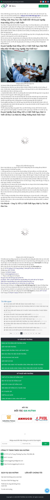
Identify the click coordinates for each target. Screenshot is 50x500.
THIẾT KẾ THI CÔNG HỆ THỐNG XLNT (12, 377)
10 (36, 333)
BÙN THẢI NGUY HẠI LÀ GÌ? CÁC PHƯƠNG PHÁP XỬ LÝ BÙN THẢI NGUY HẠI (26, 306)
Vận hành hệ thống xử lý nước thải (11, 477)
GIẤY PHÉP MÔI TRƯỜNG (9, 347)
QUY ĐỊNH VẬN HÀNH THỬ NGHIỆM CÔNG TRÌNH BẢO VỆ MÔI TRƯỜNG (22, 364)
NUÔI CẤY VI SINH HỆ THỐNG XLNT (12, 384)
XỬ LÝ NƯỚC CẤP (7, 391)
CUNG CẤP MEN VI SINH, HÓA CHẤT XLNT (14, 398)
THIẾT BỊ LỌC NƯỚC (7, 395)
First (11, 333)
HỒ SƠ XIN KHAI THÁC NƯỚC (10, 357)
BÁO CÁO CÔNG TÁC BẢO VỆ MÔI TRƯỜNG (14, 354)
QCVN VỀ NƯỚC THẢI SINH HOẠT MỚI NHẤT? (17, 314)
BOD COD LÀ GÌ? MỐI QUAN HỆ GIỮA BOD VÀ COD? (19, 330)
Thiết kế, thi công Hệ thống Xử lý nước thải (10, 485)
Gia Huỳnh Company (10, 272)
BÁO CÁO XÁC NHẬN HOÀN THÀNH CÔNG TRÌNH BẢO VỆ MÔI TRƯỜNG (22, 368)
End (39, 333)
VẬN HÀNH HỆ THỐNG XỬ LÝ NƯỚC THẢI (14, 388)
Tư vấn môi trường (6, 489)
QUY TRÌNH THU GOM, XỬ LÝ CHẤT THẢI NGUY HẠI (19, 319)
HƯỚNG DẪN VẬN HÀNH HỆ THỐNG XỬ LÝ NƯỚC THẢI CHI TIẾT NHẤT (24, 323)
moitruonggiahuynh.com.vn (12, 274)
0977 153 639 (11, 270)
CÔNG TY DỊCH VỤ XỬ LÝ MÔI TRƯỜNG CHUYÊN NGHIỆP (21, 316)
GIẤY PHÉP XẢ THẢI (7, 361)
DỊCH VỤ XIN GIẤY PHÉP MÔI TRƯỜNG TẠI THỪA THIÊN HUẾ (22, 321)
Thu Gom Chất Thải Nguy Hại (9, 480)
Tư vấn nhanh (44, 6)
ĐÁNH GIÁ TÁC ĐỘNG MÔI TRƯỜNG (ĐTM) (14, 343)
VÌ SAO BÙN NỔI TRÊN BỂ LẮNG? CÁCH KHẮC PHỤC (19, 304)
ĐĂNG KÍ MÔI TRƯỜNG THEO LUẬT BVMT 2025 (15, 350)
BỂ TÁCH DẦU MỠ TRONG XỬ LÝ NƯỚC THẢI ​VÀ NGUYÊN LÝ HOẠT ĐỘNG (25, 310)
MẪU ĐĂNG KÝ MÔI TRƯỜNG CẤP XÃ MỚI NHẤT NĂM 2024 (21, 327)
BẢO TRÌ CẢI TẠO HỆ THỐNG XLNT (11, 381)
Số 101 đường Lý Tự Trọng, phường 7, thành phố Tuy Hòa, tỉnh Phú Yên (23, 268)
